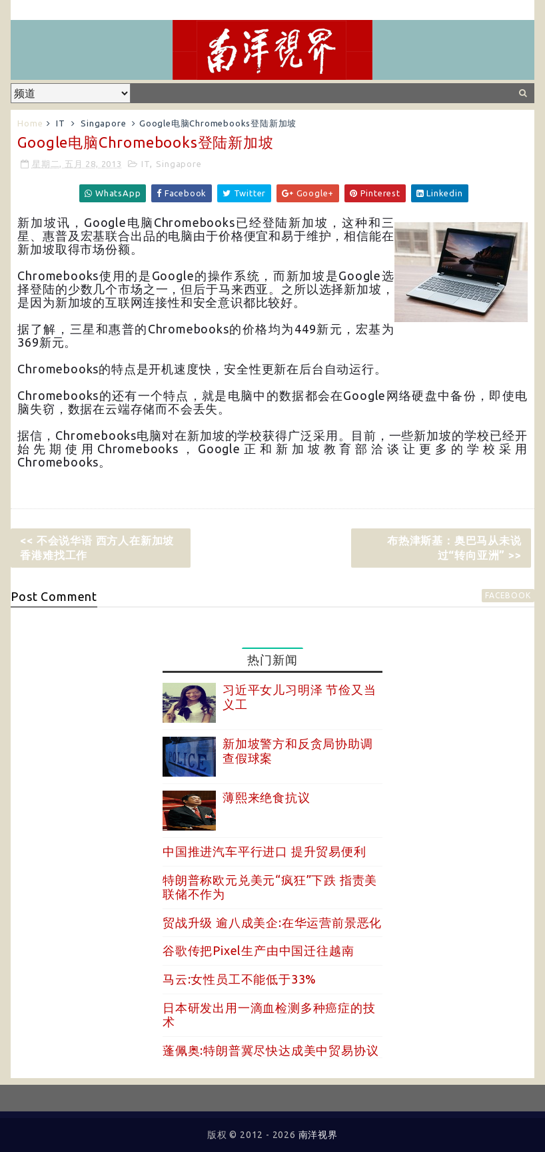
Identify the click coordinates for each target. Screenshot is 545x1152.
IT (60, 123)
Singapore (103, 123)
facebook (507, 595)
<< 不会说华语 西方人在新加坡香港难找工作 (97, 547)
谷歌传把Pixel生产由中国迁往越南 (258, 950)
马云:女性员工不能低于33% (239, 979)
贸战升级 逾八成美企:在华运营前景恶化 (272, 922)
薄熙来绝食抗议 (266, 797)
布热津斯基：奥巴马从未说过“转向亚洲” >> (454, 547)
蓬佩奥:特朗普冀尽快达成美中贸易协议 (270, 1050)
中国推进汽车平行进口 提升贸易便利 (264, 851)
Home (30, 123)
